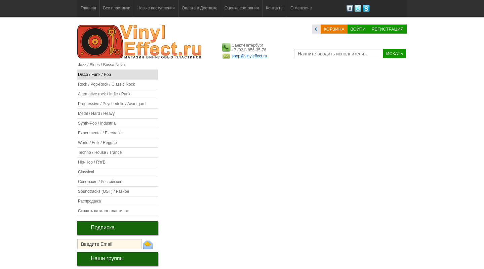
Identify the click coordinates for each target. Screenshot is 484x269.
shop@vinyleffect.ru (249, 56)
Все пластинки (116, 8)
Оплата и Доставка (199, 8)
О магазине (301, 8)
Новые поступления (156, 8)
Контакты (274, 8)
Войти (358, 29)
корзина (334, 29)
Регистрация (388, 29)
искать (394, 53)
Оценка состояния (242, 8)
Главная (88, 8)
